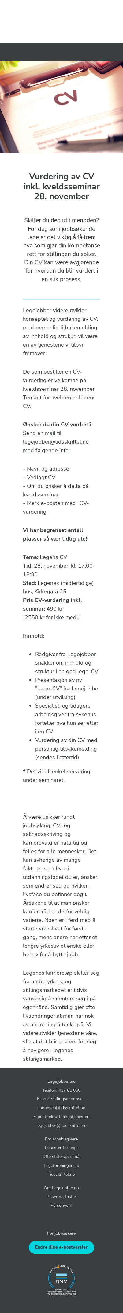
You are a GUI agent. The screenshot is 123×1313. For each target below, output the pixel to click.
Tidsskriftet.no (61, 1174)
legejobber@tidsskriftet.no (61, 1125)
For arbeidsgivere (61, 1139)
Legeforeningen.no (61, 1165)
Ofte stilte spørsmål (61, 1156)
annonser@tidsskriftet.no (61, 1108)
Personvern (61, 1205)
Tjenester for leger (61, 1147)
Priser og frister (61, 1197)
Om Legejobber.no (61, 1188)
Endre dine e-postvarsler (61, 1247)
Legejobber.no (61, 1081)
